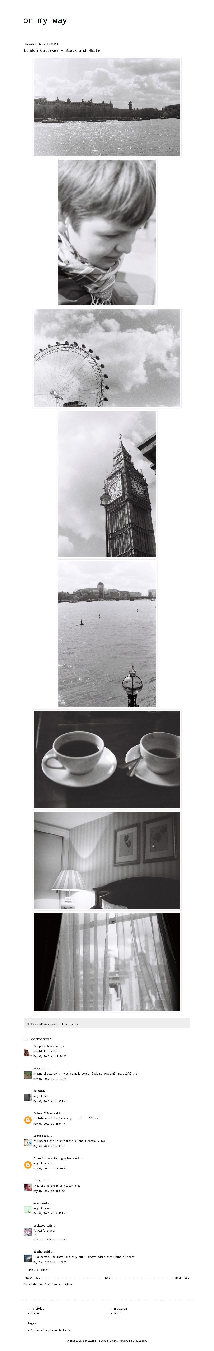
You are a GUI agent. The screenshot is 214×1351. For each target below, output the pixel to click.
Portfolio (37, 1308)
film (64, 1024)
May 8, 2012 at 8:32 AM (49, 1191)
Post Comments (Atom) (59, 1284)
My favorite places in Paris (50, 1330)
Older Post (181, 1278)
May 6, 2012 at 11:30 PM (49, 1168)
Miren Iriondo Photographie (52, 1158)
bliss (42, 1024)
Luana (37, 1136)
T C (35, 1180)
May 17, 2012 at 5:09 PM (49, 1262)
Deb (35, 1068)
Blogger (141, 1341)
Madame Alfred (42, 1113)
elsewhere (54, 1024)
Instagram (120, 1308)
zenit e (74, 1024)
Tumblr (118, 1313)
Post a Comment (39, 1270)
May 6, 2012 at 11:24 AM (49, 1056)
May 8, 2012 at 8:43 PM (49, 1213)
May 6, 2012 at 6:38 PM (49, 1146)
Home (107, 1278)
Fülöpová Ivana (43, 1046)
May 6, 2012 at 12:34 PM (49, 1079)
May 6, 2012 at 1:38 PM (49, 1101)
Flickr (35, 1313)
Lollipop (39, 1225)
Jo (34, 1091)
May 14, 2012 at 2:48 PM (49, 1239)
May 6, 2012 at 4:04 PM (49, 1123)
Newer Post (32, 1278)
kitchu (37, 1251)
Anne (36, 1203)
